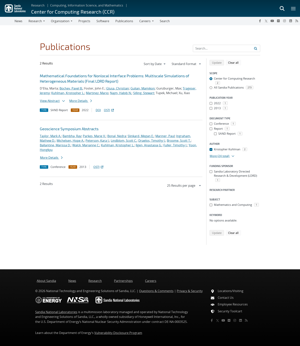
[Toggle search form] (282, 8)
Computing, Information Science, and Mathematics (86, 5)
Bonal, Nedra (116, 136)
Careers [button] (145, 21)
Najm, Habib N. (121, 93)
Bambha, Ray (72, 136)
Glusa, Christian (117, 88)
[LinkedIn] (290, 21)
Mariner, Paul (165, 136)
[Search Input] (226, 48)
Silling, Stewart (143, 93)
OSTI (109, 110)
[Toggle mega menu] (293, 8)
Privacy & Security (190, 291)
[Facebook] (260, 21)
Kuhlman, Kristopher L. (67, 93)
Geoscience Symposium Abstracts (69, 128)
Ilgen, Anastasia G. (149, 145)
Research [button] (35, 21)
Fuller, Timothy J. (175, 145)
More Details (80, 101)
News (18, 21)
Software (102, 21)
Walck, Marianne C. (85, 145)
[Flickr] (278, 21)
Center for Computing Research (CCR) (72, 12)
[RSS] (297, 21)
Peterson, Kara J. (97, 140)
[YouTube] (272, 21)
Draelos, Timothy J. (151, 140)
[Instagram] (284, 21)
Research (38, 5)
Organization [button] (60, 21)
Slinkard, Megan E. (141, 136)
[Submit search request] (255, 48)
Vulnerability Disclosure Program (118, 333)
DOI (98, 110)
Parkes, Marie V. (94, 136)
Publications (124, 21)
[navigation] (155, 64)
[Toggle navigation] (7, 21)
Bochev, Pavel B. (71, 88)
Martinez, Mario (97, 93)
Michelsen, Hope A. (70, 140)
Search (165, 21)
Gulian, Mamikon (142, 88)
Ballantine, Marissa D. (55, 145)
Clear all (234, 62)
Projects (84, 21)
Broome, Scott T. (179, 140)
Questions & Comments (156, 291)
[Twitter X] (266, 21)
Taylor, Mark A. (50, 136)
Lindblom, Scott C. (124, 140)
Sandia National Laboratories (56, 312)
